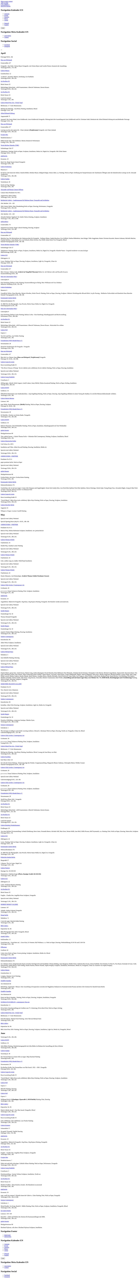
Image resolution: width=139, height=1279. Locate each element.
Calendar (6, 14)
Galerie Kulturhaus (6, 166)
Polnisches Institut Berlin (8, 857)
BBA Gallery (4, 926)
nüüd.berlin (4, 156)
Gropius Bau (4, 134)
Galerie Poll (4, 330)
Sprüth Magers (5, 611)
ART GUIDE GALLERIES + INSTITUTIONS (5, 4)
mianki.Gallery (5, 936)
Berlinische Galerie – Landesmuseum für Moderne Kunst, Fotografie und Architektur (25, 200)
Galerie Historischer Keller (8, 441)
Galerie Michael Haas (7, 651)
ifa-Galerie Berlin (6, 1211)
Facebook (7, 45)
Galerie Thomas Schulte (7, 539)
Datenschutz (7, 1236)
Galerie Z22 (4, 255)
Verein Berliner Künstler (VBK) (10, 145)
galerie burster (5, 430)
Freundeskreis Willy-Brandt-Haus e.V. (11, 340)
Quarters (6, 17)
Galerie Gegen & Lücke (7, 362)
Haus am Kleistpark (6, 60)
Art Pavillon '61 (5, 81)
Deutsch (6, 23)
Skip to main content (6, 1)
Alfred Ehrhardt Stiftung (8, 113)
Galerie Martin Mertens (7, 398)
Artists (6, 20)
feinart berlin (4, 915)
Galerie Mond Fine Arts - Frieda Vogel (12, 102)
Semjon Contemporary (7, 725)
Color (2, 28)
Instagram (7, 46)
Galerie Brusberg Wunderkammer (10, 825)
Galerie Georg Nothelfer (8, 377)
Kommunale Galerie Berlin (8, 298)
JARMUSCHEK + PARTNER (9, 456)
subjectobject (4, 221)
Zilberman (4, 947)
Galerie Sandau (5, 179)
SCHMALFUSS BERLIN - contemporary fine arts (15, 1002)
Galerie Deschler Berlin (7, 505)
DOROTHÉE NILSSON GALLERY (11, 684)
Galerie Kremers (5, 1125)
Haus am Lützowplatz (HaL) (9, 276)
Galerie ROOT (5, 387)
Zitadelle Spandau (6, 980)
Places (6, 18)
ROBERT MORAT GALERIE (9, 904)
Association (7, 35)
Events (6, 15)
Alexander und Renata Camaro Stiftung (12, 189)
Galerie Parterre (5, 868)
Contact (6, 37)
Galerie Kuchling (6, 757)
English (6, 25)
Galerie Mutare (5, 70)
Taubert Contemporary (7, 636)
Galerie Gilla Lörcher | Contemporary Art (12, 585)
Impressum (7, 1235)
